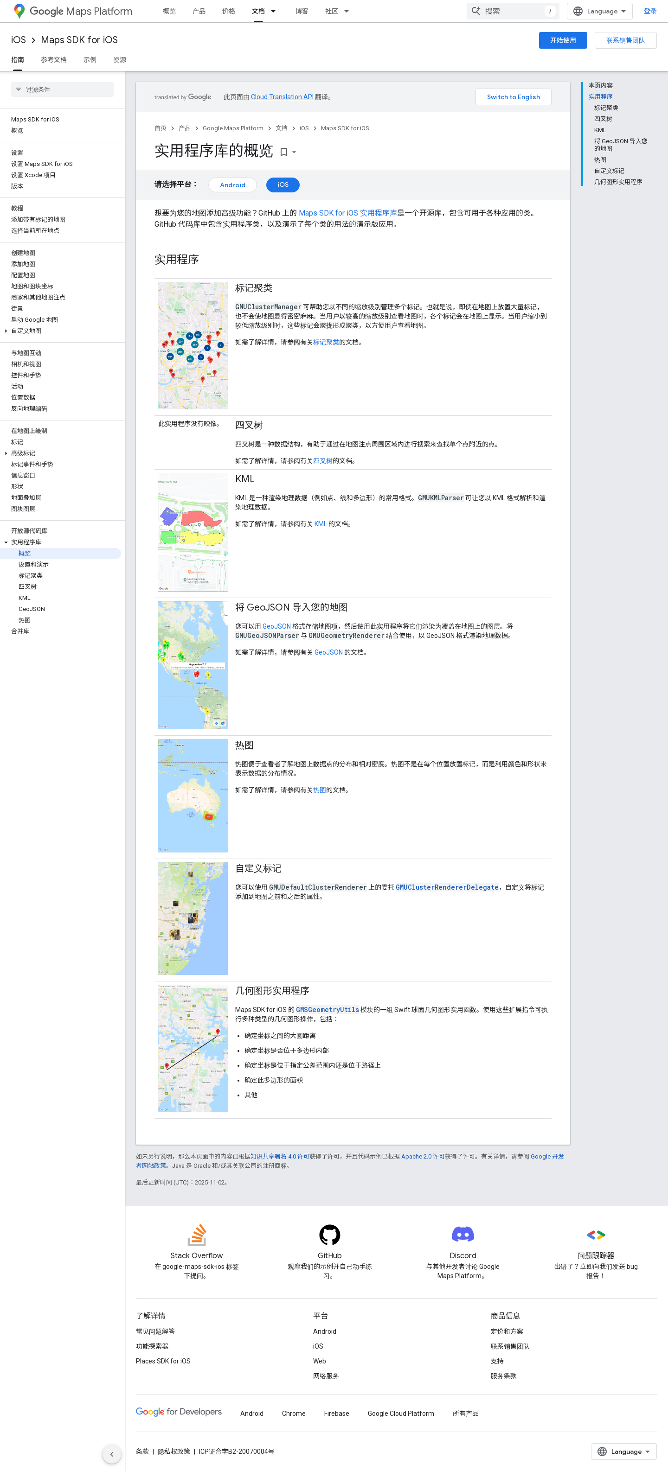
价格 (228, 11)
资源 (119, 60)
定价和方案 (507, 1331)
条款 (142, 1451)
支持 (497, 1361)
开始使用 (563, 40)
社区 (331, 11)
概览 (169, 11)
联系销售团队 (625, 40)
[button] (60, 331)
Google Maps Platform (233, 128)
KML (321, 524)
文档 (282, 128)
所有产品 (466, 1413)
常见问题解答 (155, 1331)
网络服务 (326, 1376)
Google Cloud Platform (401, 1413)
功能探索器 (152, 1346)
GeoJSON (277, 626)
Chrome (294, 1413)
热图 (319, 790)
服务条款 (504, 1376)
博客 (301, 11)
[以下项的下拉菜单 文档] (276, 11)
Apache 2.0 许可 (423, 1156)
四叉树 (323, 461)
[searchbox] (62, 89)
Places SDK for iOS (163, 1361)
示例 (90, 60)
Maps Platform (81, 11)
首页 (160, 128)
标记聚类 (326, 342)
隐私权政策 (174, 1451)
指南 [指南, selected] (17, 60)
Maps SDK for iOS (79, 40)
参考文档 (54, 60)
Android (232, 185)
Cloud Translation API (282, 97)
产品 (199, 11)
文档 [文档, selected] (258, 11)
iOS (18, 40)
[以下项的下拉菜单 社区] (349, 11)
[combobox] (513, 11)
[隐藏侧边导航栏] (112, 1454)
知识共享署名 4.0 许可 (279, 1156)
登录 (650, 11)
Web (319, 1361)
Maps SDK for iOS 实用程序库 (348, 213)
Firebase (336, 1413)
